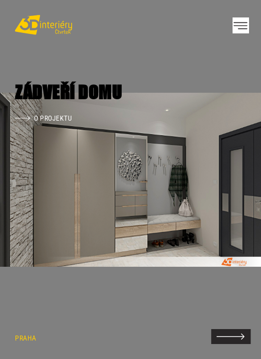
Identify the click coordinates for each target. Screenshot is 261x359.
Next (236, 179)
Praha (25, 338)
